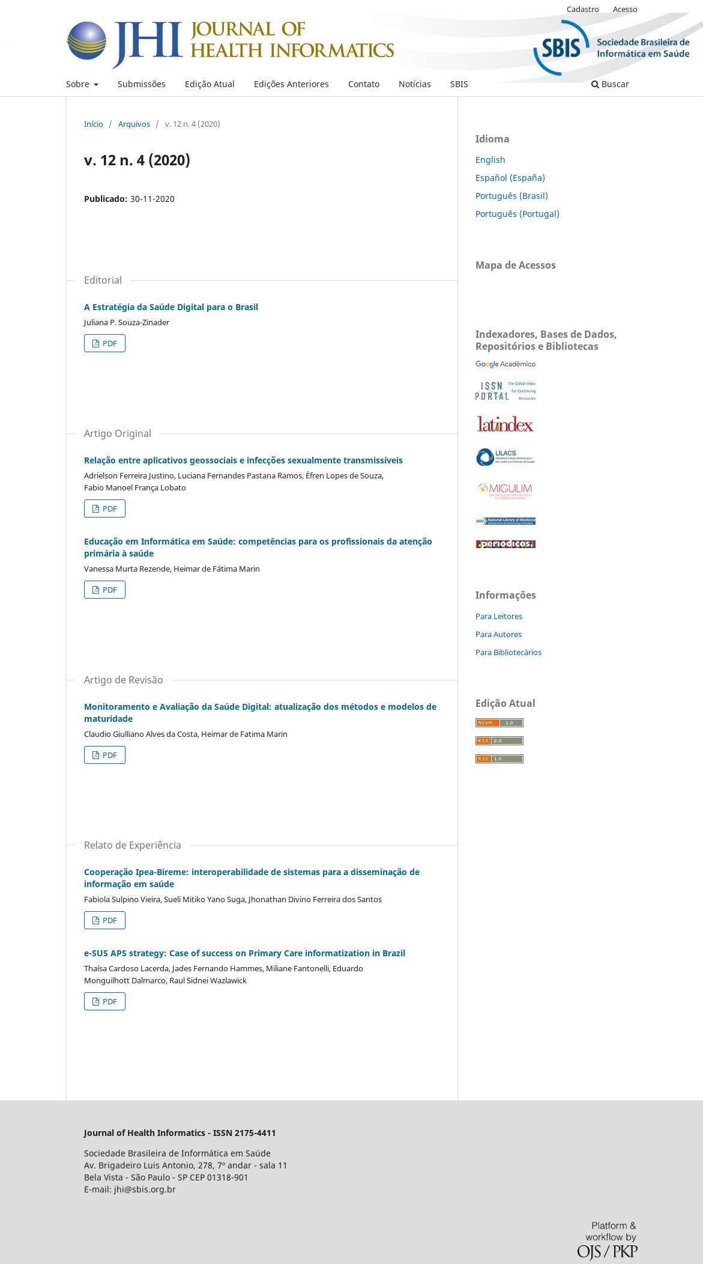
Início (93, 123)
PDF (109, 343)
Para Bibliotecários (508, 652)
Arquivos (134, 123)
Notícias (415, 84)
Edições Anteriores (291, 84)
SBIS (459, 84)
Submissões (142, 84)
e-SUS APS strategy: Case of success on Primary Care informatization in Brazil (244, 953)
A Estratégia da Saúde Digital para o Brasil (171, 307)
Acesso (625, 9)
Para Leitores (498, 616)
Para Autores (498, 634)
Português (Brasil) (511, 195)
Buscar (610, 84)
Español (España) (510, 177)
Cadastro (583, 9)
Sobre (79, 84)
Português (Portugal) (517, 213)
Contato (363, 84)
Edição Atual (210, 84)
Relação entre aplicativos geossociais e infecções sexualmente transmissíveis (243, 460)
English (490, 159)
